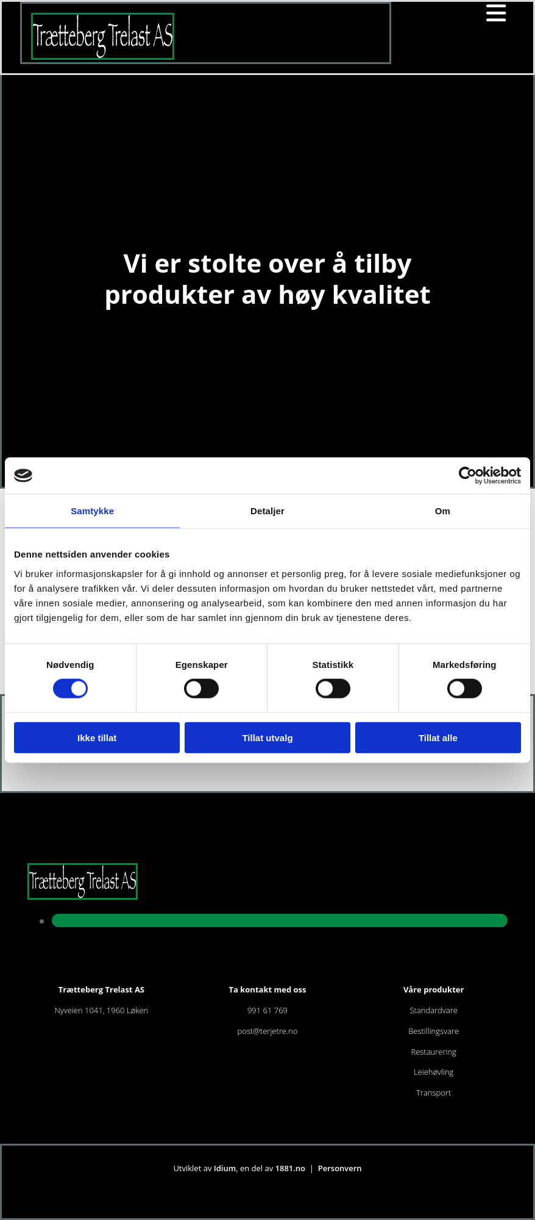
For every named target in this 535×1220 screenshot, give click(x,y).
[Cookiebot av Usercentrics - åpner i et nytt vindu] (467, 476)
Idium (225, 1168)
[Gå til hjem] (103, 56)
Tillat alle (438, 737)
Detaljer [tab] (267, 511)
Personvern (340, 1168)
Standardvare (433, 1010)
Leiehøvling (433, 1071)
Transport (433, 1092)
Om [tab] (442, 511)
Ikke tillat (96, 737)
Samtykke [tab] (92, 511)
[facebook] (279, 920)
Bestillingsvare (433, 1030)
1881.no (290, 1168)
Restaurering (433, 1051)
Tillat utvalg (267, 737)
